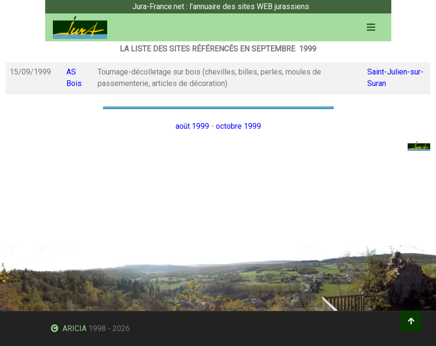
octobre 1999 (238, 126)
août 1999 (192, 126)
